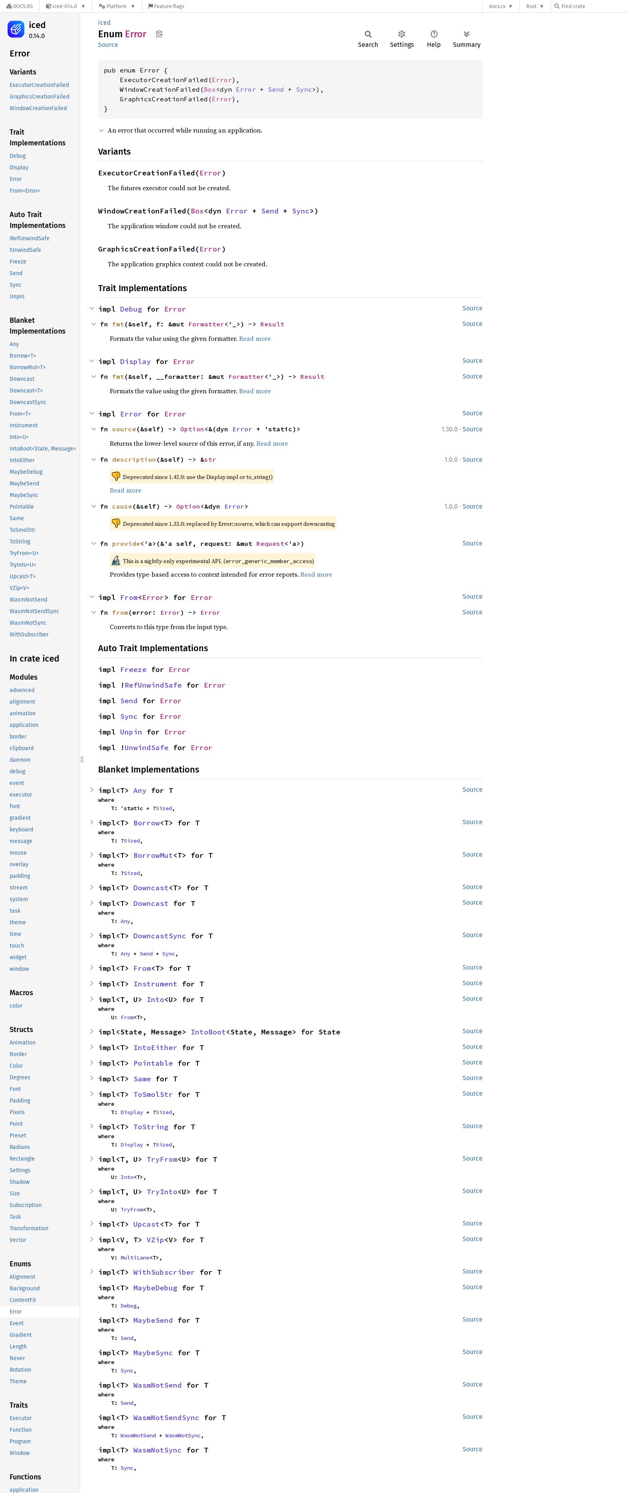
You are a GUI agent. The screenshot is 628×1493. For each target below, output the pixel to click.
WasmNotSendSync (166, 1417)
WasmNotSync (183, 1435)
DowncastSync (159, 935)
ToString (151, 1126)
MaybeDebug (155, 1287)
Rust (531, 6)
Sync (304, 89)
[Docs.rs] (19, 6)
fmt (118, 324)
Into (155, 999)
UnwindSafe (147, 747)
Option (192, 429)
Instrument (155, 983)
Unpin (131, 731)
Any (140, 790)
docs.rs (497, 6)
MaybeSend (153, 1320)
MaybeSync (153, 1352)
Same (142, 1078)
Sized (164, 808)
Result (272, 324)
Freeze (133, 669)
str (210, 459)
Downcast (151, 887)
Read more (255, 338)
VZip (155, 1239)
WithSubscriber (164, 1272)
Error (222, 80)
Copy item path (159, 33)
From (129, 597)
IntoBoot (208, 1031)
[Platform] (117, 6)
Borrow (146, 822)
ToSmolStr (153, 1094)
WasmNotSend (157, 1385)
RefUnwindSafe (153, 685)
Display (135, 361)
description (134, 459)
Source (108, 44)
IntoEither (155, 1047)
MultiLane (135, 1257)
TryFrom (162, 1159)
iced (37, 25)
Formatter (206, 324)
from (120, 612)
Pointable (153, 1063)
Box (210, 89)
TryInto (162, 1191)
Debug (131, 309)
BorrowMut (153, 855)
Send (276, 89)
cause (122, 506)
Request (270, 543)
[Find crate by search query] (594, 6)
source (124, 429)
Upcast (146, 1224)
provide (126, 543)
